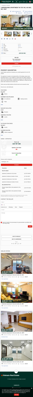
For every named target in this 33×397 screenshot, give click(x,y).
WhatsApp (11, 206)
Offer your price (29, 12)
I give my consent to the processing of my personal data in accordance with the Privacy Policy (17, 223)
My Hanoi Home (4, 336)
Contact (16, 63)
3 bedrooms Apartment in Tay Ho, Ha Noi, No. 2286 (12, 274)
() (21, 1)
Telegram (21, 206)
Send (30, 226)
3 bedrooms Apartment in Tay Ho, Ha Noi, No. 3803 (12, 303)
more (2, 104)
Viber (16, 206)
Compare (16, 164)
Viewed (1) (20, 12)
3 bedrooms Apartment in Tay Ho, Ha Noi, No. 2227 (12, 361)
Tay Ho (19, 45)
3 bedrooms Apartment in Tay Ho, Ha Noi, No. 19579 (12, 332)
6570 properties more (16, 66)
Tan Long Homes (16, 60)
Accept (16, 394)
